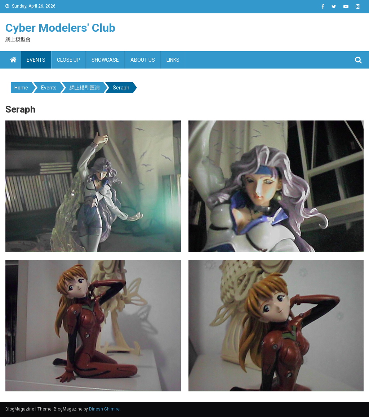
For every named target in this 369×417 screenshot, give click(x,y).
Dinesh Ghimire (104, 409)
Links (172, 60)
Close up (68, 60)
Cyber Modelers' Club (60, 28)
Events (36, 60)
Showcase (105, 60)
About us (142, 60)
